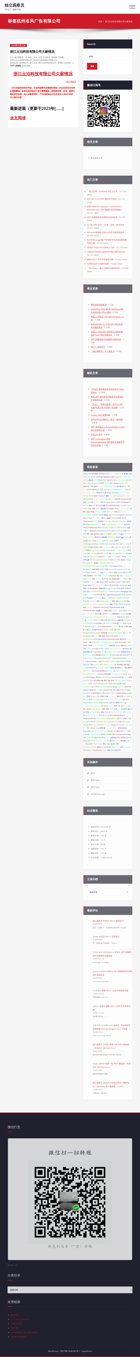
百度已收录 (26, 65)
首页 (100, 21)
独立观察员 (14, 5)
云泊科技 (46, 57)
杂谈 (29, 57)
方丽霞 (61, 57)
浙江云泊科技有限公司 (47, 63)
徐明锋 (54, 57)
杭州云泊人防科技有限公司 (21, 60)
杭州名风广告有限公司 (19, 63)
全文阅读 (18, 117)
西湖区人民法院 (64, 63)
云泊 (40, 57)
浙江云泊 (33, 63)
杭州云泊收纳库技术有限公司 (45, 60)
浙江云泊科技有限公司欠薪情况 (118, 21)
